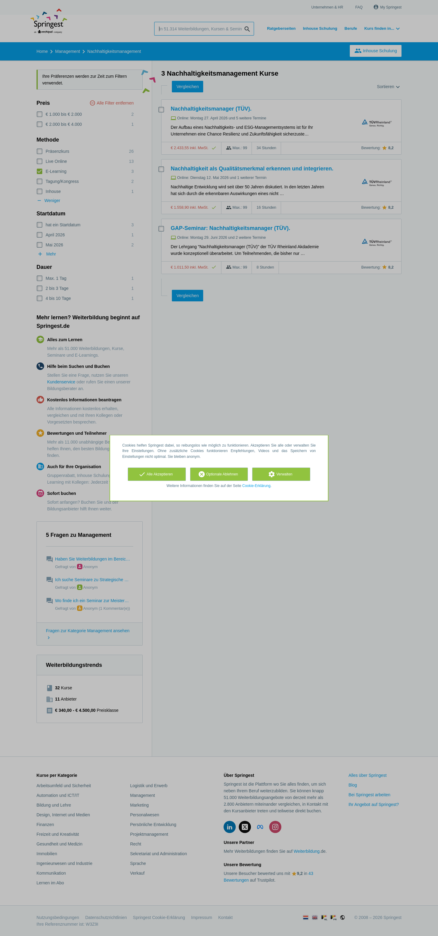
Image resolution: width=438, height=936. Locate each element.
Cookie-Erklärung (256, 486)
